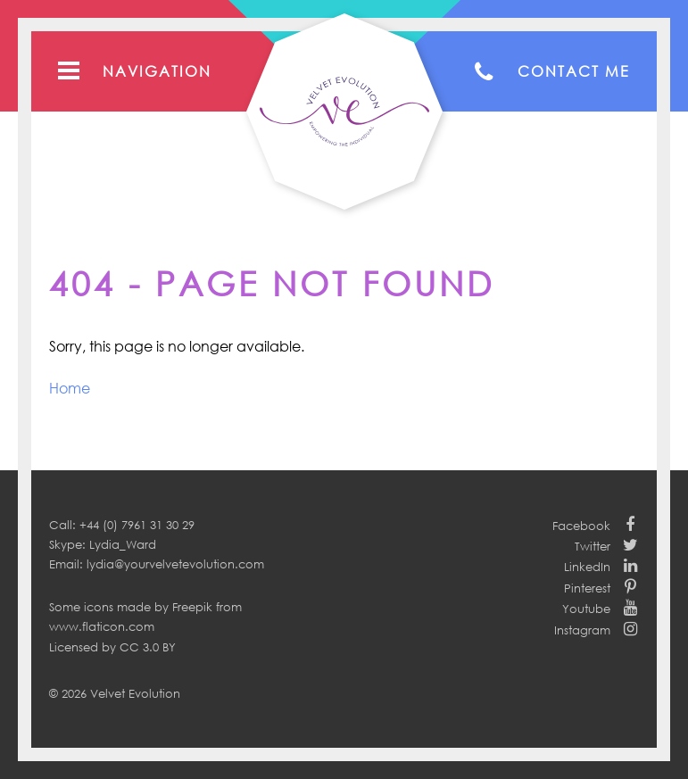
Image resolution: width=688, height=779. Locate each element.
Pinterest (587, 588)
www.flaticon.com (101, 626)
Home (69, 388)
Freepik (192, 607)
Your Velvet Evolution (344, 111)
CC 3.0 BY (148, 647)
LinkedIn (587, 566)
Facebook (581, 525)
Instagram (582, 630)
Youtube (586, 608)
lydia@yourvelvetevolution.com (175, 564)
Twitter (592, 546)
